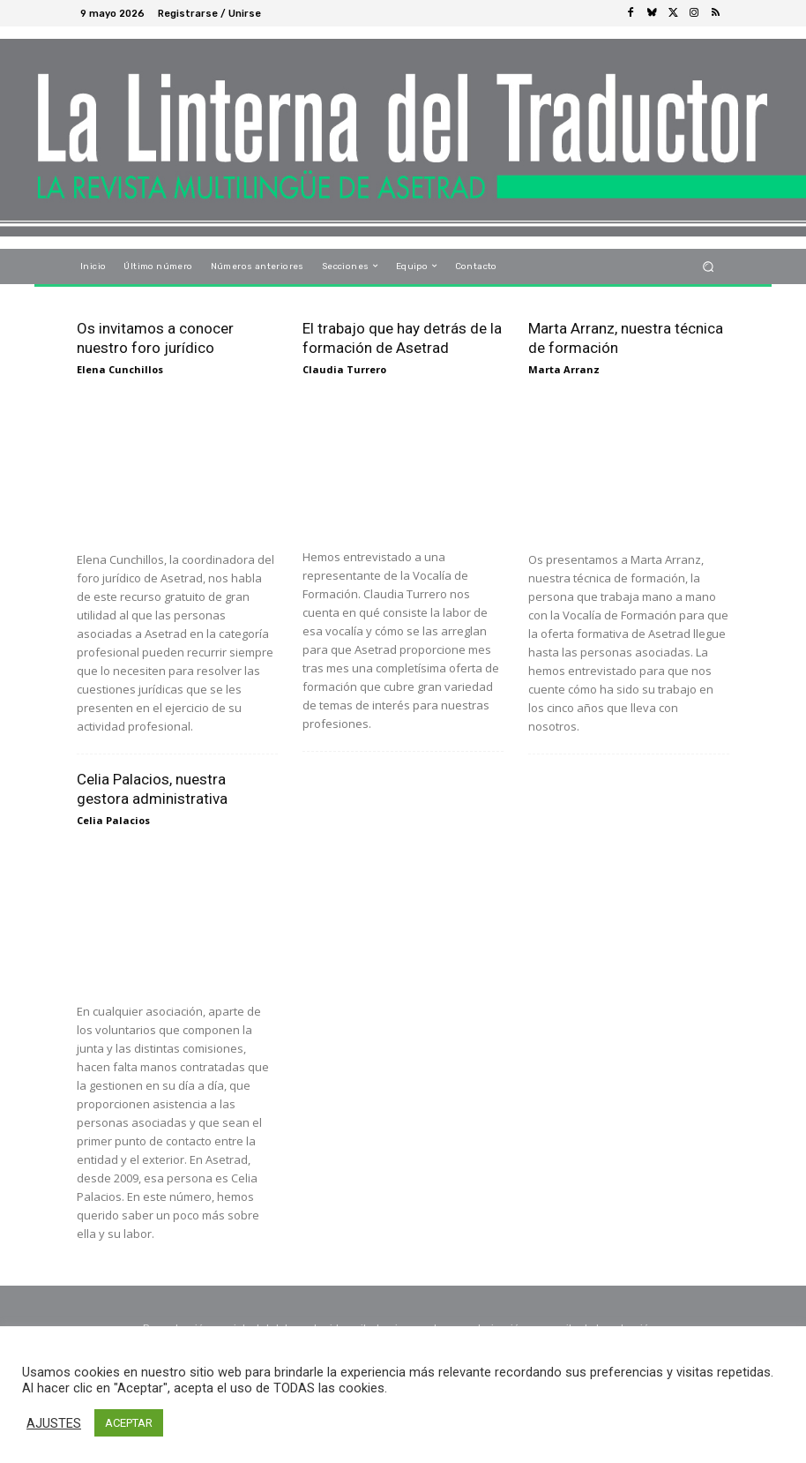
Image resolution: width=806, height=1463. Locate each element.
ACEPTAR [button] (129, 1422)
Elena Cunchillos (120, 369)
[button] (708, 266)
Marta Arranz (564, 369)
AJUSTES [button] (53, 1423)
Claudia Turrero (344, 369)
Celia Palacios (113, 820)
